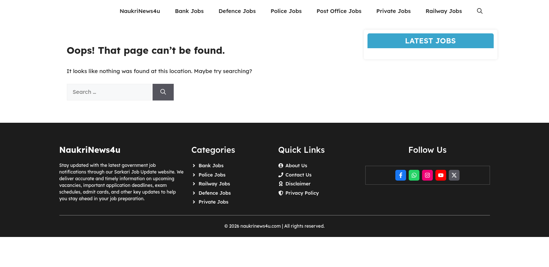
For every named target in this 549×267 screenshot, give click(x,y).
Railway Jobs (444, 10)
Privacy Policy (302, 193)
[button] (480, 11)
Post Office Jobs (339, 10)
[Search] (163, 92)
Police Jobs (286, 10)
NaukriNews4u (140, 10)
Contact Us (298, 175)
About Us (296, 165)
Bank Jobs (189, 10)
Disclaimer (298, 184)
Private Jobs (393, 10)
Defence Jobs (237, 10)
